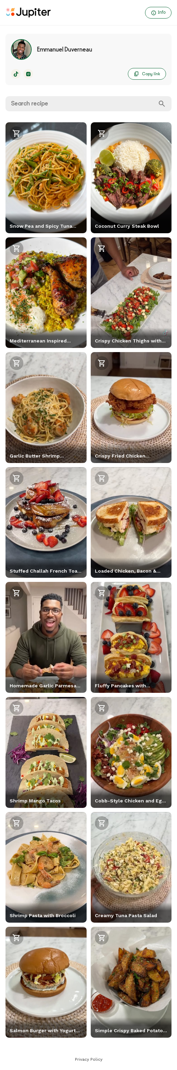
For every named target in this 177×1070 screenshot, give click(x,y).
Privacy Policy (88, 1059)
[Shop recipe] (16, 133)
